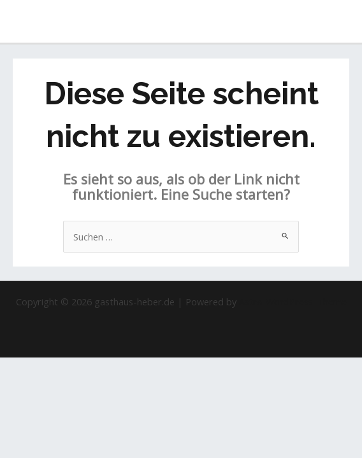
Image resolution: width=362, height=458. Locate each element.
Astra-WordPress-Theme (293, 301)
